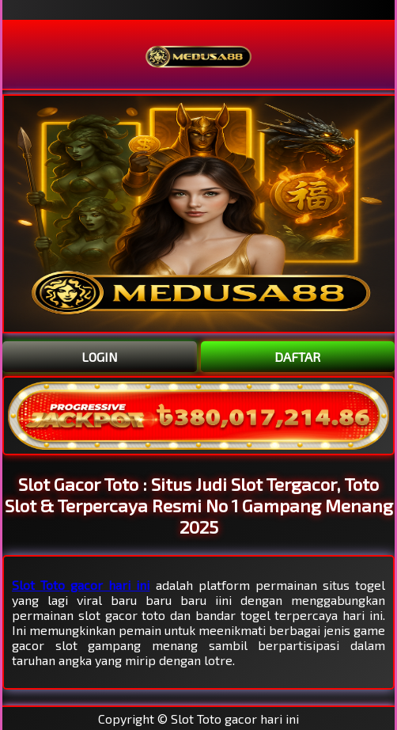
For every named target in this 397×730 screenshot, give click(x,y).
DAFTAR (297, 356)
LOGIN (99, 356)
